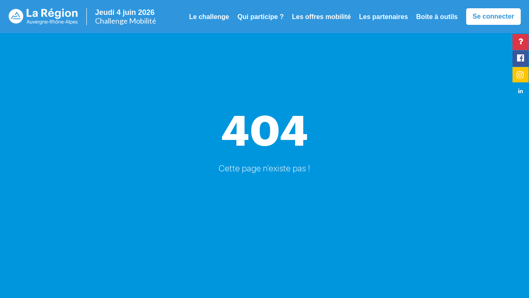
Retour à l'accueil (264, 188)
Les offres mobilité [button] (321, 16)
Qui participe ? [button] (261, 16)
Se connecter (493, 16)
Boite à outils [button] (437, 16)
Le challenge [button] (209, 16)
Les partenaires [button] (383, 16)
